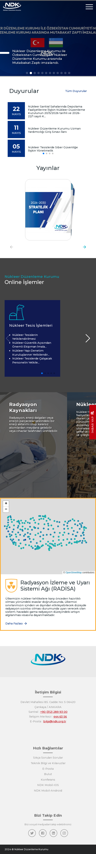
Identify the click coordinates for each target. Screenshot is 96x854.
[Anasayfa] (12, 7)
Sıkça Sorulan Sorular (48, 757)
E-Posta (48, 768)
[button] (46, 544)
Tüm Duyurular (76, 91)
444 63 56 (60, 716)
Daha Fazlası (16, 623)
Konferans (48, 779)
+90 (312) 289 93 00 (53, 712)
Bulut (48, 774)
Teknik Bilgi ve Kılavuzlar (48, 763)
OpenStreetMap (74, 572)
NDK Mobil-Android (48, 790)
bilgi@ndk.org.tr (54, 721)
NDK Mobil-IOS (48, 785)
